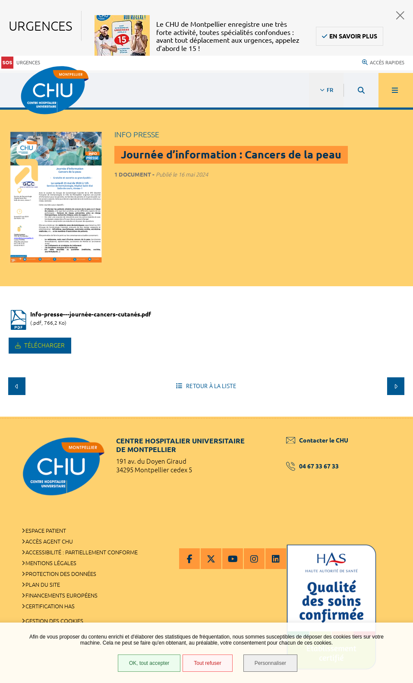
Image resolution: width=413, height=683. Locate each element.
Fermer (400, 15)
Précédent (16, 386)
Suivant (395, 386)
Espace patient (45, 531)
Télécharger (44, 345)
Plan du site (42, 585)
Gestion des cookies (54, 621)
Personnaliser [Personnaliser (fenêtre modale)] (270, 663)
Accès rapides (383, 62)
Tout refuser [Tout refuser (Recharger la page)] (207, 663)
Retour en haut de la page (391, 417)
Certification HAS (50, 606)
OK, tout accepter (149, 663)
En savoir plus (353, 36)
